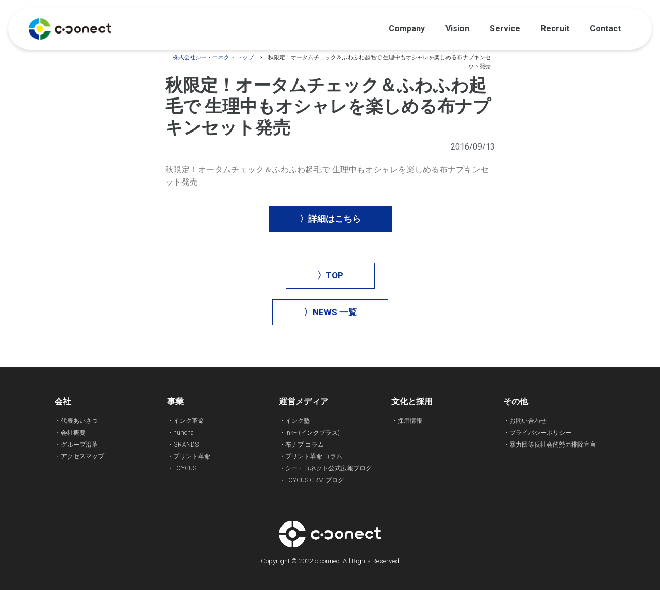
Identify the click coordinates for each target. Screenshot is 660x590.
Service (505, 29)
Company (407, 29)
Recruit (555, 29)
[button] (330, 219)
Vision (457, 29)
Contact (605, 29)
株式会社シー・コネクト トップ (213, 57)
